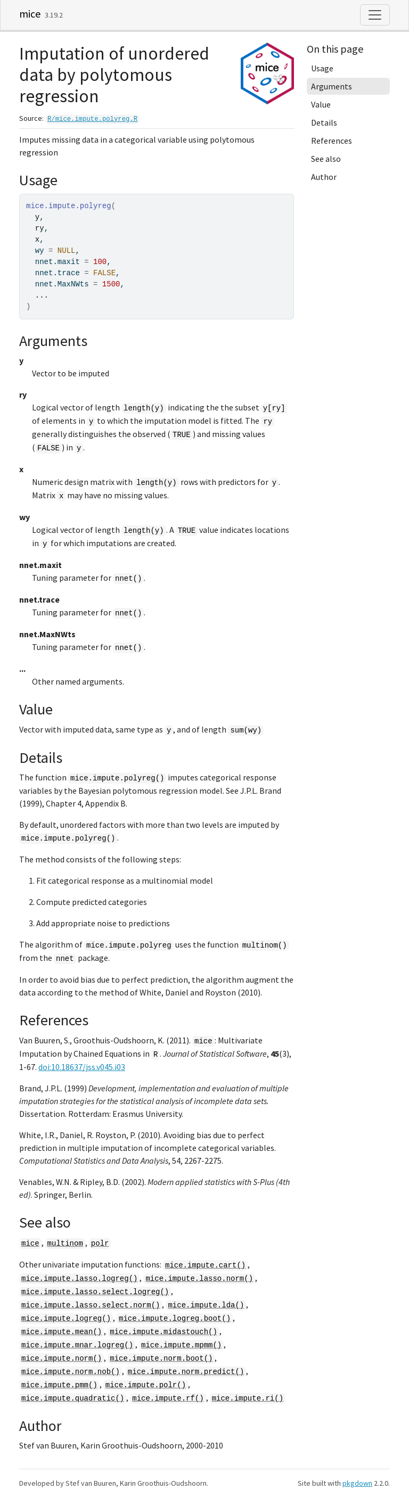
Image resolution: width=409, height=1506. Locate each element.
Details (324, 122)
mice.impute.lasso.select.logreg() (95, 1292)
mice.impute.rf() (167, 1398)
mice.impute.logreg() (66, 1318)
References (331, 140)
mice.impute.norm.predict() (186, 1372)
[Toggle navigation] (375, 15)
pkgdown (357, 1483)
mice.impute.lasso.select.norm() (90, 1305)
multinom (65, 1243)
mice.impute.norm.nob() (70, 1372)
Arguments (331, 86)
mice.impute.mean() (61, 1332)
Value (321, 104)
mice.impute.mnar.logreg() (77, 1345)
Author (324, 176)
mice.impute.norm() (61, 1358)
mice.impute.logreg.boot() (175, 1318)
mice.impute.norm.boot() (161, 1358)
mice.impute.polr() (145, 1385)
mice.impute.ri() (247, 1398)
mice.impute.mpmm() (181, 1345)
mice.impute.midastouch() (163, 1332)
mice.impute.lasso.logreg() (79, 1278)
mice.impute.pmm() (59, 1385)
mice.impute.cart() (205, 1265)
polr (100, 1243)
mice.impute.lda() (206, 1305)
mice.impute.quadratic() (72, 1398)
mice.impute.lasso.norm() (199, 1278)
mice (29, 13)
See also (326, 158)
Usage (322, 68)
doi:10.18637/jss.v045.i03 (81, 1066)
